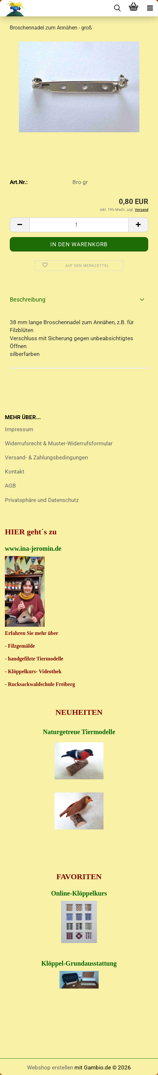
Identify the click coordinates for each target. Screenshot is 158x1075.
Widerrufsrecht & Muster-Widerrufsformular (59, 443)
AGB (10, 485)
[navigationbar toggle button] (150, 8)
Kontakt (14, 471)
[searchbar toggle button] (117, 8)
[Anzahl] (79, 224)
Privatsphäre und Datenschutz (42, 500)
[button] (19, 224)
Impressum (19, 429)
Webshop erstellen (50, 1067)
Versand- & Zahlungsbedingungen (46, 457)
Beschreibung (27, 299)
